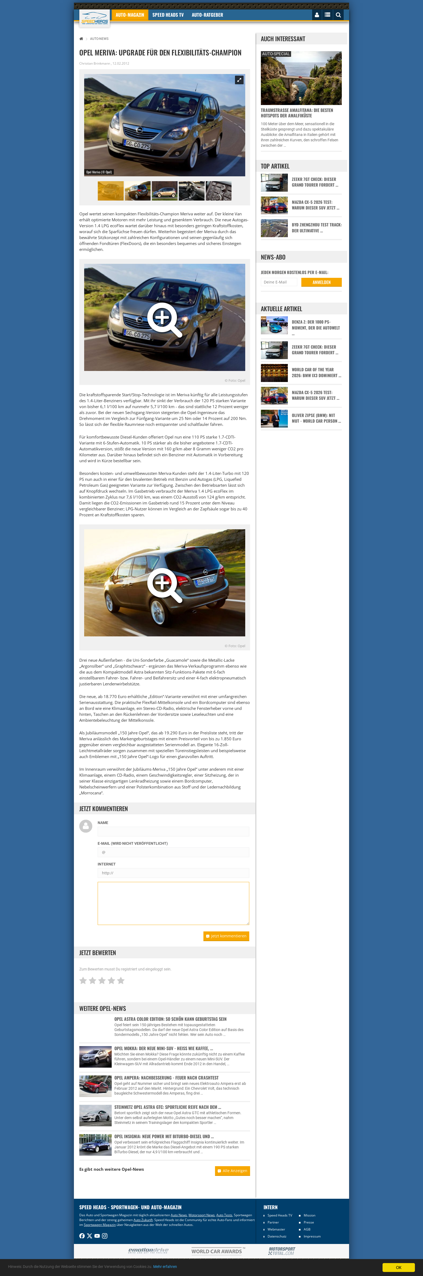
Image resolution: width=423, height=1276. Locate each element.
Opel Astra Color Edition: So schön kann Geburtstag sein (170, 1019)
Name (103, 823)
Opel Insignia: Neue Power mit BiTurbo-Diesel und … (164, 1136)
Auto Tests (224, 1215)
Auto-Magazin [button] (130, 14)
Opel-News (133, 1169)
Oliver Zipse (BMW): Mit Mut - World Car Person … (316, 418)
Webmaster (276, 1229)
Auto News (179, 1215)
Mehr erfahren (201, 1267)
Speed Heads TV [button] (168, 14)
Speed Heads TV (280, 1215)
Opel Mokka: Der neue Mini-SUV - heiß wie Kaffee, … (163, 1048)
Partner (273, 1222)
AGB (307, 1229)
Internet (107, 864)
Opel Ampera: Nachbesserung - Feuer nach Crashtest (166, 1077)
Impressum (312, 1236)
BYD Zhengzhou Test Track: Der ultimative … (317, 227)
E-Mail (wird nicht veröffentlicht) (133, 843)
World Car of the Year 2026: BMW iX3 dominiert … (316, 372)
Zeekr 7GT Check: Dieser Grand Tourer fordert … (315, 182)
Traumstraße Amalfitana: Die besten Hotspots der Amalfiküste (297, 113)
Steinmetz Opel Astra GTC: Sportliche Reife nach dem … (167, 1107)
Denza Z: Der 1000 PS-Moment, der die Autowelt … (316, 327)
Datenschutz (277, 1236)
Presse (309, 1222)
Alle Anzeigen (232, 1170)
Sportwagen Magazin (100, 1224)
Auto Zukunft (143, 1220)
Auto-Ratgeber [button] (207, 14)
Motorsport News (202, 1215)
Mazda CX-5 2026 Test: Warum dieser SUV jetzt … (315, 205)
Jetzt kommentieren (226, 935)
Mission (309, 1215)
